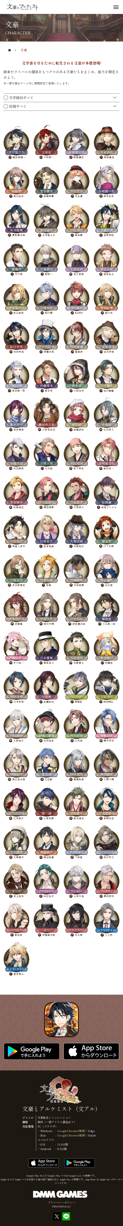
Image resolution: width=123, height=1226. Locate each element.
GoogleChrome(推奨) (71, 1131)
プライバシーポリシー (61, 1202)
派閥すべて (18, 105)
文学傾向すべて (21, 97)
